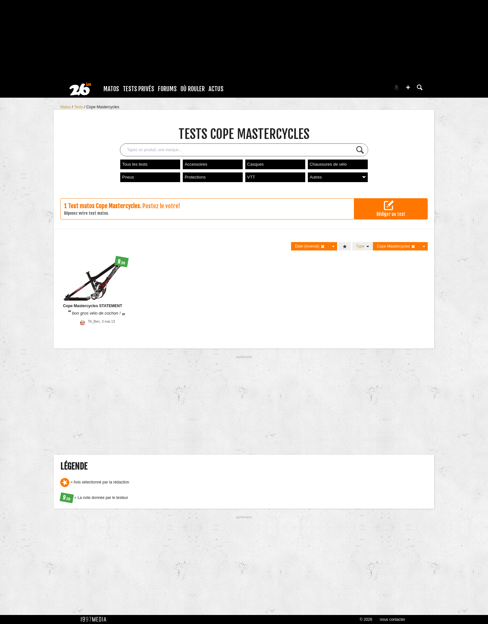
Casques (255, 164)
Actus (216, 89)
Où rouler (193, 89)
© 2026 (366, 619)
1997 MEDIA (95, 619)
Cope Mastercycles (102, 107)
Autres (338, 177)
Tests (79, 107)
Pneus (128, 177)
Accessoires (196, 164)
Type (362, 246)
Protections (195, 177)
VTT (251, 177)
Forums (167, 89)
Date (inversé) (310, 246)
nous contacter (392, 619)
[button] (408, 87)
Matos (111, 89)
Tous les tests (135, 164)
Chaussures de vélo (328, 164)
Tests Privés (138, 89)
